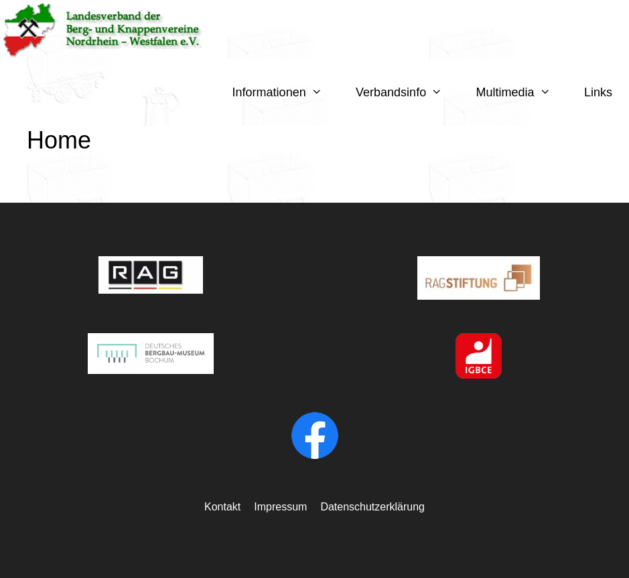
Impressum (280, 506)
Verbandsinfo (407, 92)
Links (598, 92)
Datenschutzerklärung (372, 506)
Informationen (285, 92)
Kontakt (222, 506)
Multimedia (521, 92)
